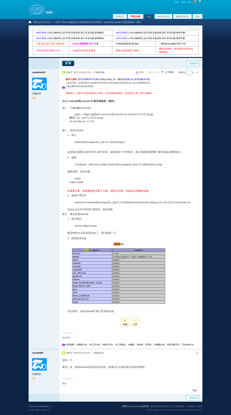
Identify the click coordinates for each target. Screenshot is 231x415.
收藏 (125, 324)
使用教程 (98, 32)
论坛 (149, 16)
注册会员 (36, 93)
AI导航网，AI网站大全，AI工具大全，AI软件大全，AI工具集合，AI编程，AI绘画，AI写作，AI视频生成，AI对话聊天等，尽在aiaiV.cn (130, 344)
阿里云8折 (136, 16)
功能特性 (56, 32)
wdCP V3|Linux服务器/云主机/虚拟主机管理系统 (78, 22)
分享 (135, 324)
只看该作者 (99, 72)
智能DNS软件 (182, 16)
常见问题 (89, 32)
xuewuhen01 (38, 72)
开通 (96, 43)
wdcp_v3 (111, 79)
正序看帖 (169, 72)
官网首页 (120, 16)
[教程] (65, 101)
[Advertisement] (132, 96)
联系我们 (180, 406)
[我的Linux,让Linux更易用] (135, 406)
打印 (141, 72)
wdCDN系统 (163, 16)
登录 (183, 2)
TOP (194, 390)
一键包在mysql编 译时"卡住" (172, 43)
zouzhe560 (37, 353)
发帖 (68, 63)
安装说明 (75, 32)
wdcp (103, 79)
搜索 (197, 16)
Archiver (191, 406)
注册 (176, 2)
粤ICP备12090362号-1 (161, 406)
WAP (200, 406)
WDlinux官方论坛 (41, 22)
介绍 (49, 32)
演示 (82, 32)
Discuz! (45, 406)
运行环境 (66, 32)
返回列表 (193, 63)
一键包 (119, 79)
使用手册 (180, 32)
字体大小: (151, 72)
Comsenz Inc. (45, 410)
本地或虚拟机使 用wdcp (127, 43)
